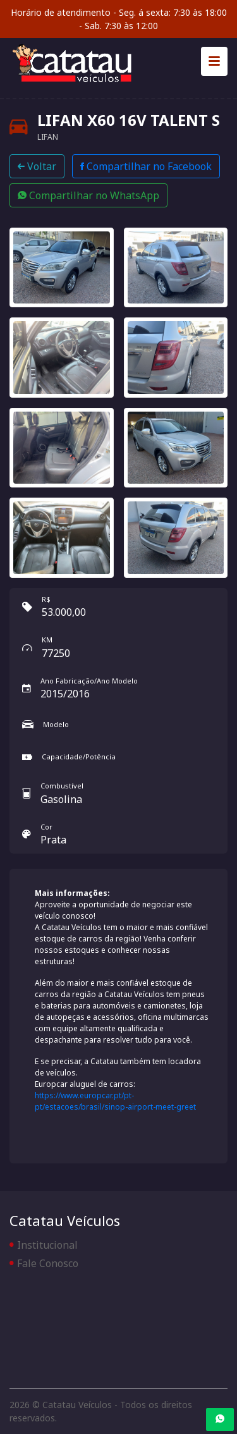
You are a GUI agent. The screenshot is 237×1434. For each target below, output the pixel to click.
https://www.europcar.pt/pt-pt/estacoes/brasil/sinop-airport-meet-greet (115, 1101)
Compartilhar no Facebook (146, 166)
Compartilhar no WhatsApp (88, 195)
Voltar (37, 166)
